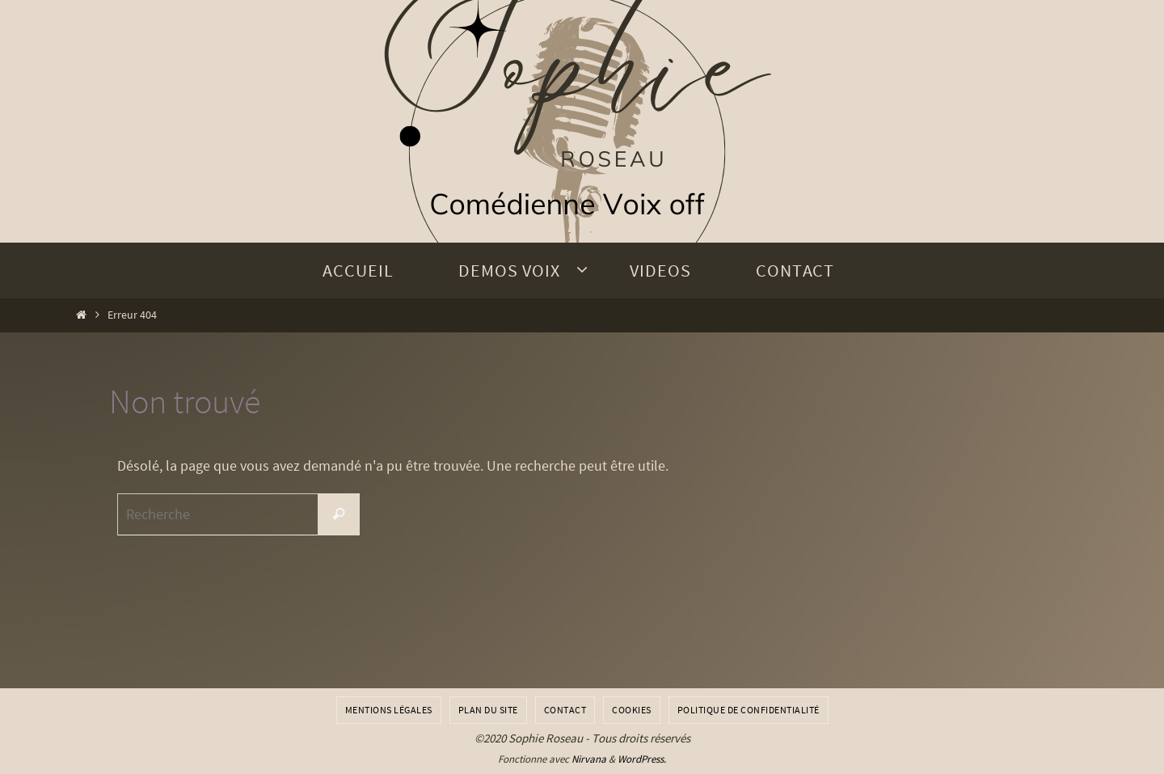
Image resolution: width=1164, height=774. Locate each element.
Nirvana (588, 759)
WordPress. (642, 759)
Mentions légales (388, 710)
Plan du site (488, 710)
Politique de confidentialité (748, 710)
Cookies (632, 710)
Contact (565, 710)
